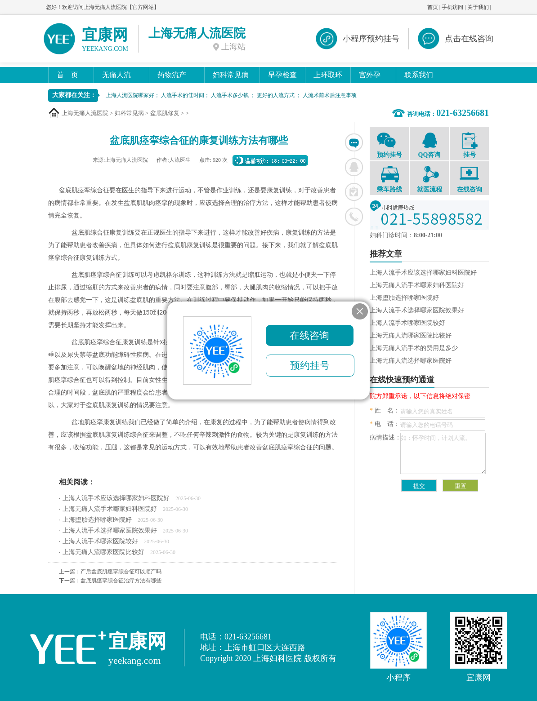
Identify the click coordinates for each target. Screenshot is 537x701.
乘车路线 (389, 179)
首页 (432, 7)
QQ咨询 (429, 144)
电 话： (385, 424)
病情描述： (385, 437)
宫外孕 (369, 75)
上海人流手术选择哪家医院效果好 (110, 530)
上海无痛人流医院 (85, 113)
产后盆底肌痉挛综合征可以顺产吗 (121, 571)
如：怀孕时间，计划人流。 (443, 453)
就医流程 (429, 179)
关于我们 (478, 7)
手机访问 (452, 7)
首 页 (67, 75)
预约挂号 (389, 144)
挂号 (469, 145)
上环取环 (327, 75)
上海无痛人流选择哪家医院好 (411, 360)
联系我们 (418, 75)
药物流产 (171, 75)
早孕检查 (282, 75)
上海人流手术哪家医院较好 (100, 541)
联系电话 (354, 217)
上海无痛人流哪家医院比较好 (103, 552)
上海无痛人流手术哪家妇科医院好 (110, 509)
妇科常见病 (231, 75)
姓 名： (385, 410)
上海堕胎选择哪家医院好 (97, 519)
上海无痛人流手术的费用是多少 (414, 348)
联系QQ (354, 167)
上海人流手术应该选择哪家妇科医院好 (116, 498)
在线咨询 (354, 142)
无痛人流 (116, 75)
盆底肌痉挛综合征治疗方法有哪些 (121, 580)
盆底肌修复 (164, 113)
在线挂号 (354, 192)
